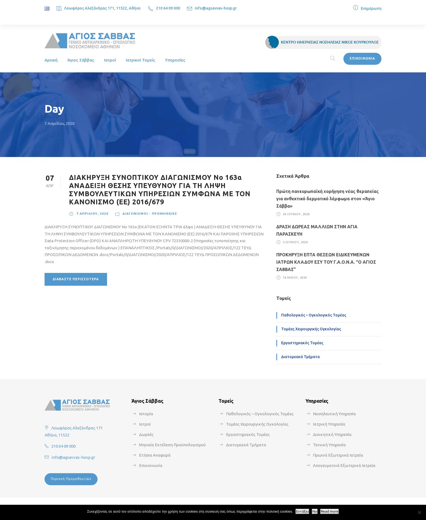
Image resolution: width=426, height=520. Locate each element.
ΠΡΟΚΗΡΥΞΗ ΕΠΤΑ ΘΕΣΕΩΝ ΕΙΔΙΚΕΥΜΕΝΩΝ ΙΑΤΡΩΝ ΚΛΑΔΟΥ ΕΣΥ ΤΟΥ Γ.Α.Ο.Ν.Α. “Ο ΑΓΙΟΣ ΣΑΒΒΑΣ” (326, 262)
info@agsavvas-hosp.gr (216, 8)
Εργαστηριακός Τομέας (302, 343)
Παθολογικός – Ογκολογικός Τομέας (313, 315)
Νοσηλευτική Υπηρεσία (334, 413)
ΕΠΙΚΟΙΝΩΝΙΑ (362, 58)
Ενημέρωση (371, 8)
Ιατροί (110, 60)
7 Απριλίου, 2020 (92, 213)
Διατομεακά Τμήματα (300, 357)
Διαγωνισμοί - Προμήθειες (150, 213)
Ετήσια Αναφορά (155, 455)
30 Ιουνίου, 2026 (296, 214)
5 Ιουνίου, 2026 (295, 242)
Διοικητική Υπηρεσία (332, 434)
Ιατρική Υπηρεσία (329, 424)
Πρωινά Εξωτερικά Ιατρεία (338, 455)
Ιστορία (146, 413)
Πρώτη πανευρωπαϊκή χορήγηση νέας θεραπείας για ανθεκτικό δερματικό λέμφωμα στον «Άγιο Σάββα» (327, 198)
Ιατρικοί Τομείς (140, 60)
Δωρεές (146, 434)
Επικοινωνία (150, 465)
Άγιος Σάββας (80, 60)
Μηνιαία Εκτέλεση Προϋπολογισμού (172, 444)
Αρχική (51, 60)
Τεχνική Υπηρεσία (329, 444)
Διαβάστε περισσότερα (76, 279)
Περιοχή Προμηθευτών (71, 479)
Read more (329, 511)
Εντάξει (302, 511)
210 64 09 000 (168, 8)
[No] (419, 512)
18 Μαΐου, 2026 (295, 277)
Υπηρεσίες (175, 60)
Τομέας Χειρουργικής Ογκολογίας (311, 329)
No (314, 511)
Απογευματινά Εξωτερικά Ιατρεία (344, 465)
